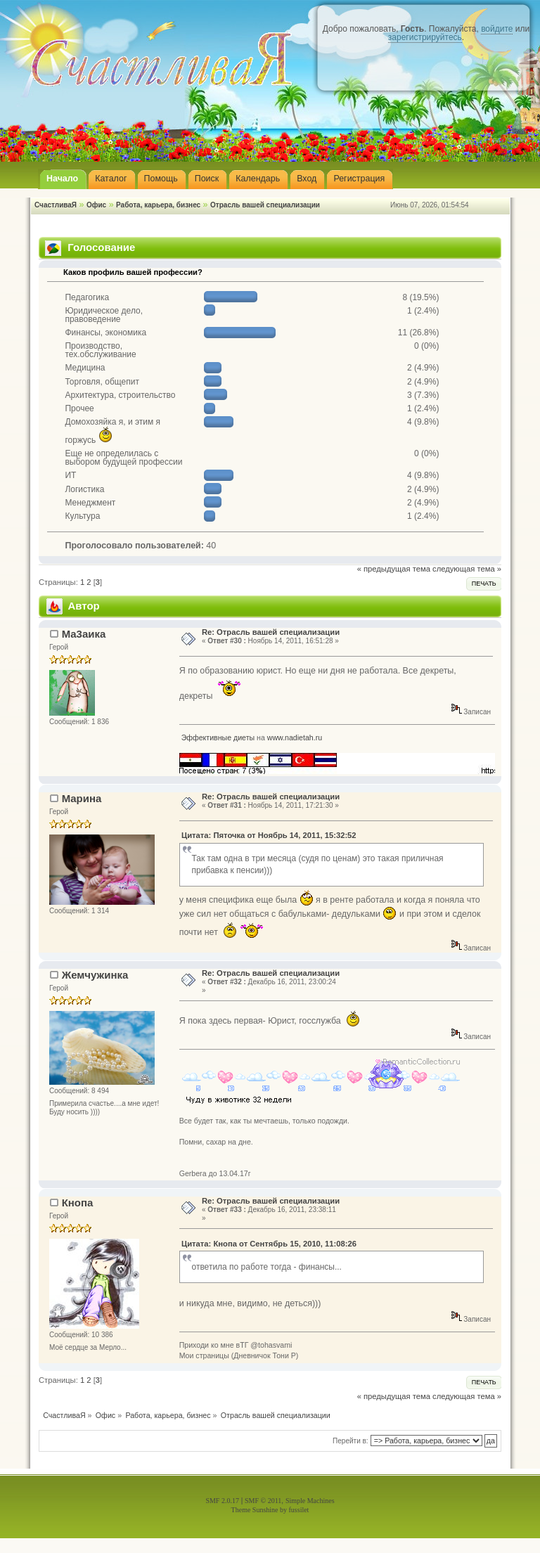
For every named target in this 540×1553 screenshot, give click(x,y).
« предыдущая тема (393, 569)
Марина (82, 798)
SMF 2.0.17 (222, 1500)
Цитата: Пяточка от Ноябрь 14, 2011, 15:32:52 (268, 835)
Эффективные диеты (218, 737)
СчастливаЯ (55, 205)
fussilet (299, 1510)
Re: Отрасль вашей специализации (271, 632)
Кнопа (78, 1203)
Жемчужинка (95, 975)
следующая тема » (466, 569)
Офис (96, 205)
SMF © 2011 (263, 1500)
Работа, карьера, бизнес (158, 205)
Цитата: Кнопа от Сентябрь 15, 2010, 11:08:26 (268, 1243)
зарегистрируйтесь (425, 37)
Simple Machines (310, 1500)
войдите (497, 29)
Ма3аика (84, 634)
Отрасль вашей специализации (265, 205)
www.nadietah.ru (294, 737)
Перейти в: (350, 1441)
